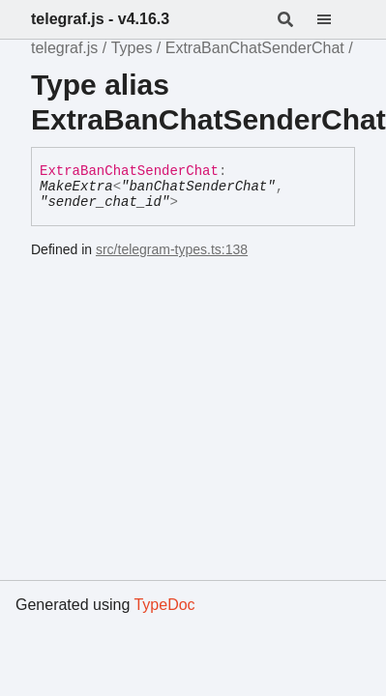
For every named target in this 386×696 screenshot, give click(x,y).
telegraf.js (64, 48)
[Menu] (335, 19)
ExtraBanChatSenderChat (254, 48)
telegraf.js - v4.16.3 (100, 19)
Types (132, 48)
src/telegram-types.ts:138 (172, 249)
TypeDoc (164, 604)
